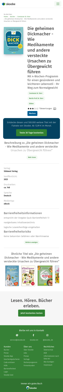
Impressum (48, 365)
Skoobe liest (8, 375)
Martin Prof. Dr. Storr (36, 98)
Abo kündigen (49, 362)
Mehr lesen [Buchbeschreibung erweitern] (32, 157)
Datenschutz (48, 350)
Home (6, 17)
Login (6, 372)
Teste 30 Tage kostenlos (31, 132)
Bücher (12, 17)
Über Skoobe (28, 350)
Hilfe (5, 365)
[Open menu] (57, 3)
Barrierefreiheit (10, 369)
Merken (32, 113)
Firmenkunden (29, 365)
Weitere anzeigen (31, 242)
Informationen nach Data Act (51, 357)
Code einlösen (9, 362)
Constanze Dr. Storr (23, 17)
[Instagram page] (48, 337)
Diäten (31, 104)
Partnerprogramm (30, 362)
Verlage (27, 359)
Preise (6, 353)
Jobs (25, 353)
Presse (26, 356)
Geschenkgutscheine (11, 359)
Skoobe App (8, 356)
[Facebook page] (34, 337)
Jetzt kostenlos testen (32, 313)
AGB (45, 353)
